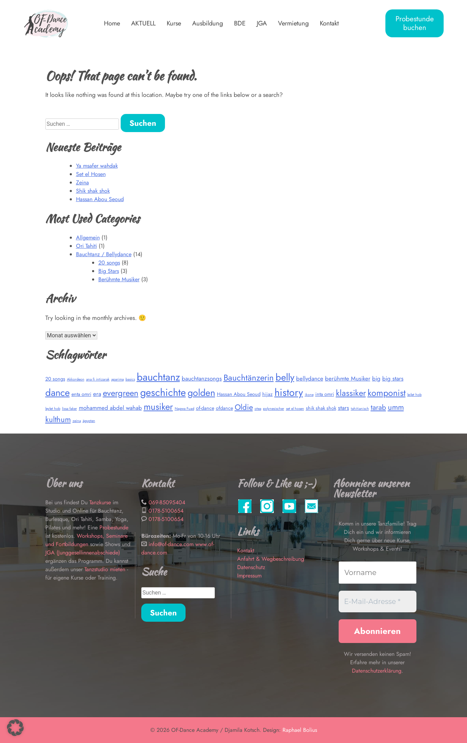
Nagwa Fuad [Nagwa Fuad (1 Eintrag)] (184, 408)
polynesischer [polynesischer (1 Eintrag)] (273, 408)
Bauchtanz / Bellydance (103, 254)
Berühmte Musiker (119, 279)
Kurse (174, 23)
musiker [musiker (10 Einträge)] (158, 406)
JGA (262, 23)
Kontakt (329, 23)
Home (112, 23)
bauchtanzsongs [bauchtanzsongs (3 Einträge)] (202, 378)
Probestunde (113, 527)
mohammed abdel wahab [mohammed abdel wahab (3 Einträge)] (110, 408)
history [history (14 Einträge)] (288, 392)
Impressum (249, 576)
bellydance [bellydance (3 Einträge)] (309, 378)
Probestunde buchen (415, 23)
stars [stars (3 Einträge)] (343, 408)
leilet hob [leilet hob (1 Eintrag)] (414, 394)
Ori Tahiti (86, 246)
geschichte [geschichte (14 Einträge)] (163, 392)
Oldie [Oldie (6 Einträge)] (244, 407)
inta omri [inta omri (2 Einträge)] (324, 394)
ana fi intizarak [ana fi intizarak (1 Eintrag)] (98, 379)
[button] (15, 727)
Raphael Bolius (300, 730)
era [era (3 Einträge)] (97, 394)
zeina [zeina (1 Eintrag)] (77, 420)
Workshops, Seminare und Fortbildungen (86, 540)
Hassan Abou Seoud (100, 199)
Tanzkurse (101, 502)
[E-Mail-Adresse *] (377, 601)
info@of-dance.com (171, 544)
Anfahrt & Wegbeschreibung (270, 559)
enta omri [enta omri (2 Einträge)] (81, 394)
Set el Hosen (91, 174)
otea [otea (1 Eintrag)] (258, 408)
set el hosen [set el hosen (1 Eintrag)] (295, 408)
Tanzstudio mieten (104, 569)
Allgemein (88, 237)
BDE (240, 23)
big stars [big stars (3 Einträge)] (393, 378)
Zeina (82, 182)
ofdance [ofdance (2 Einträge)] (224, 408)
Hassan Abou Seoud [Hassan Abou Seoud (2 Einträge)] (239, 394)
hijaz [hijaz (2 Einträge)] (267, 394)
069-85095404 (167, 502)
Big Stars (108, 271)
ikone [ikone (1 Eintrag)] (309, 394)
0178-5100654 (166, 511)
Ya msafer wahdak (97, 166)
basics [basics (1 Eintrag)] (130, 379)
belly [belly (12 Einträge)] (285, 377)
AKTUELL (143, 23)
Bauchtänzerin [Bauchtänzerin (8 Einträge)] (249, 378)
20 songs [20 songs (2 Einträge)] (55, 378)
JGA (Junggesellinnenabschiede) (82, 553)
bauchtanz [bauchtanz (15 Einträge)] (158, 377)
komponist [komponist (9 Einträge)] (387, 392)
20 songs (109, 263)
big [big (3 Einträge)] (376, 378)
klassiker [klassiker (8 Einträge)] (351, 393)
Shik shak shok (93, 191)
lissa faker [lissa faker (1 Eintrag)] (69, 408)
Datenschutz (251, 567)
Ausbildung (207, 23)
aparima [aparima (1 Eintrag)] (117, 379)
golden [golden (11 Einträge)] (201, 392)
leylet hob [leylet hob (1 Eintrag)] (52, 408)
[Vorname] (377, 572)
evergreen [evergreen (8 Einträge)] (120, 393)
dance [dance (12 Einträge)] (57, 392)
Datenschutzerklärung (376, 671)
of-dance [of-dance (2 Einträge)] (205, 408)
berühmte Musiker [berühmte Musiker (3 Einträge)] (347, 378)
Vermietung (293, 23)
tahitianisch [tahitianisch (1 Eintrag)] (360, 408)
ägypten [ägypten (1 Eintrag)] (89, 420)
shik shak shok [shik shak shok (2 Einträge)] (321, 408)
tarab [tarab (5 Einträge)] (378, 407)
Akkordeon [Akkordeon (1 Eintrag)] (75, 379)
